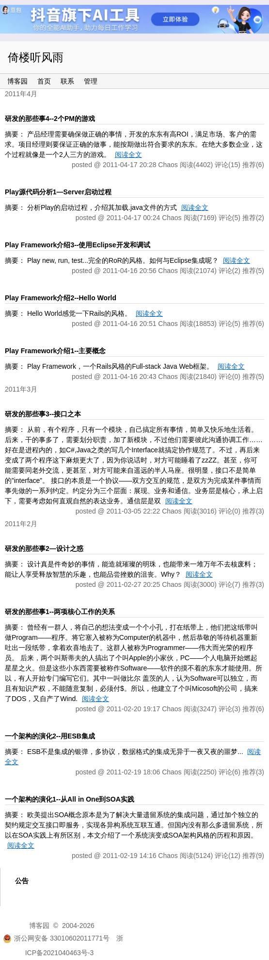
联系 (67, 81)
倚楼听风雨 (35, 57)
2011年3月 (21, 389)
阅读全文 (128, 154)
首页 (44, 81)
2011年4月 (21, 94)
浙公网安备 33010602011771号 (56, 938)
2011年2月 (21, 524)
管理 (90, 81)
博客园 (17, 81)
